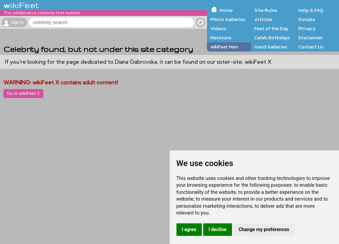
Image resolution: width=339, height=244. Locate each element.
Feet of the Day (271, 28)
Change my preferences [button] (264, 229)
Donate (306, 19)
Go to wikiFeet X (23, 93)
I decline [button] (218, 229)
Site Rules (265, 10)
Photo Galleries (227, 19)
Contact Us (310, 46)
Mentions (220, 37)
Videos (218, 28)
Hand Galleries (270, 46)
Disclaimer (310, 37)
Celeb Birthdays (272, 37)
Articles (263, 19)
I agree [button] (189, 229)
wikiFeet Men (224, 46)
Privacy (307, 28)
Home (226, 10)
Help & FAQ (310, 10)
